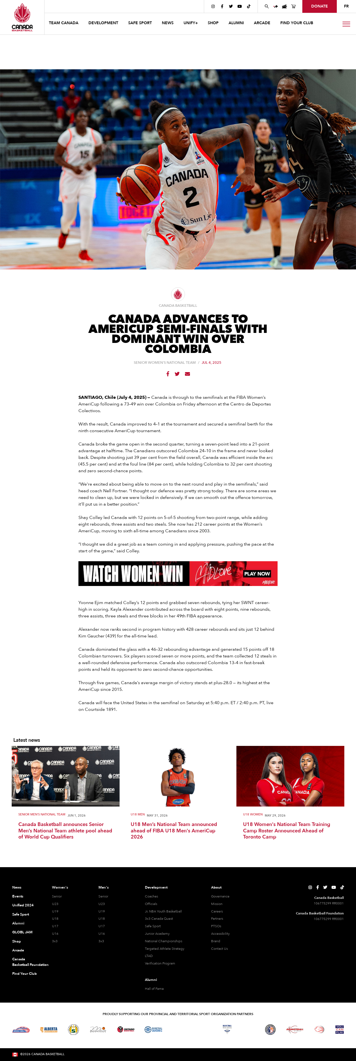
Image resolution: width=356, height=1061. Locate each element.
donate (319, 6)
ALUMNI (236, 23)
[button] (64, 23)
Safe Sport (20, 914)
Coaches (151, 896)
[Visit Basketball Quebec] (153, 1029)
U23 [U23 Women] (55, 904)
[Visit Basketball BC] (21, 1030)
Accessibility (220, 933)
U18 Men (138, 814)
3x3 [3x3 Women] (55, 941)
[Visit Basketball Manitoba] (98, 1029)
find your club (296, 23)
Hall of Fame (154, 988)
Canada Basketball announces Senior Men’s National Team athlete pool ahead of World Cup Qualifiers (65, 831)
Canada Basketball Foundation (25, 962)
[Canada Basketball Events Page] (284, 6)
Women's (60, 887)
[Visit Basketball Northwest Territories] (178, 1029)
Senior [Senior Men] (103, 896)
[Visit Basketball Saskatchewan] (73, 1029)
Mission (216, 904)
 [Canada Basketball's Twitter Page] (231, 6)
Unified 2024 (23, 905)
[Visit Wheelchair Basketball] (319, 1029)
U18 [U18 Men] (101, 918)
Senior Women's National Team (165, 363)
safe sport (140, 23)
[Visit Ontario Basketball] (126, 1029)
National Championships (163, 941)
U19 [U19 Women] (55, 911)
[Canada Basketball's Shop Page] (293, 6)
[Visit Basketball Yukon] (295, 1029)
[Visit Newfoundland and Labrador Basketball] (270, 1029)
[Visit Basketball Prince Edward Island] (248, 1029)
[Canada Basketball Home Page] (22, 17)
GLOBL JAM (22, 932)
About (216, 887)
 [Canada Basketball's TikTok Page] (248, 6)
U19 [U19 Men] (101, 911)
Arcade (18, 950)
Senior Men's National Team (41, 814)
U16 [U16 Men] (101, 933)
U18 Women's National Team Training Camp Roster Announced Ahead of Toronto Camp (286, 831)
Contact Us (219, 948)
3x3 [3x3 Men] (101, 941)
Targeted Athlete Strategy (164, 948)
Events (17, 896)
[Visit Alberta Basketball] (49, 1029)
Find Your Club (24, 973)
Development (156, 887)
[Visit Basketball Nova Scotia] (227, 1029)
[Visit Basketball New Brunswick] (202, 1029)
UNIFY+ (191, 23)
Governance (220, 896)
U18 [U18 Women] (55, 918)
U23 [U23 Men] (101, 904)
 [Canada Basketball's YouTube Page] (240, 6)
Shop (16, 941)
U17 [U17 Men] (101, 926)
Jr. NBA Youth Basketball (163, 911)
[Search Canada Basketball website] (266, 6)
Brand (215, 941)
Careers (217, 911)
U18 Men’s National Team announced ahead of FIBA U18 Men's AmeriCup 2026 (174, 831)
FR (346, 6)
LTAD (149, 956)
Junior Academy (157, 933)
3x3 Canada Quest (159, 918)
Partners (217, 918)
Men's (103, 887)
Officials (151, 904)
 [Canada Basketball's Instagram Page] (213, 6)
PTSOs (216, 926)
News (16, 887)
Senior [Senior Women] (57, 896)
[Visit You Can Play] (339, 1029)
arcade (262, 23)
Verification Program (160, 963)
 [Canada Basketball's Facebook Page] (222, 6)
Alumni (18, 923)
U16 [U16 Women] (55, 933)
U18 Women (253, 814)
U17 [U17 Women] (55, 926)
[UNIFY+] (275, 6)
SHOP (213, 23)
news (168, 23)
